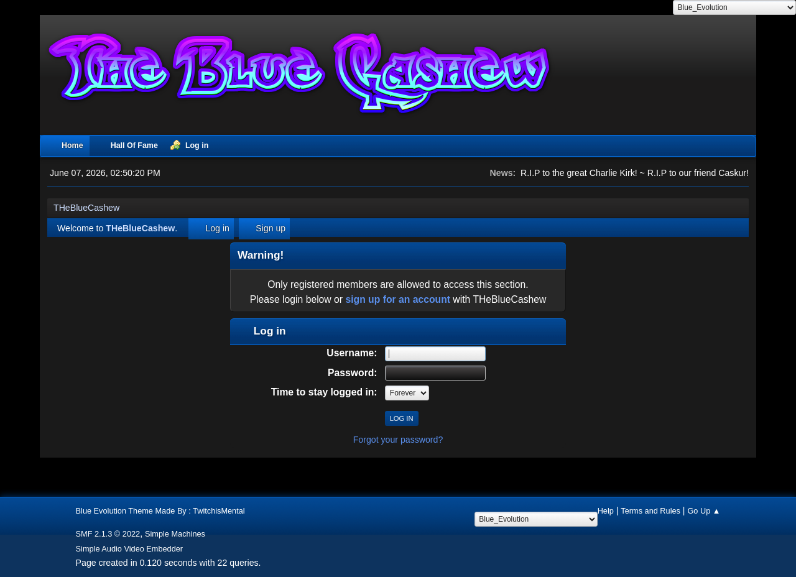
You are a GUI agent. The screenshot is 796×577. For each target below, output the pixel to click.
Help (606, 510)
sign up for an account (397, 299)
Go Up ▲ (703, 510)
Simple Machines (175, 533)
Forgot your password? (398, 440)
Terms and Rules (650, 510)
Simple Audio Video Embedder (129, 548)
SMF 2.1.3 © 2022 (108, 533)
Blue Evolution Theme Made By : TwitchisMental (160, 510)
